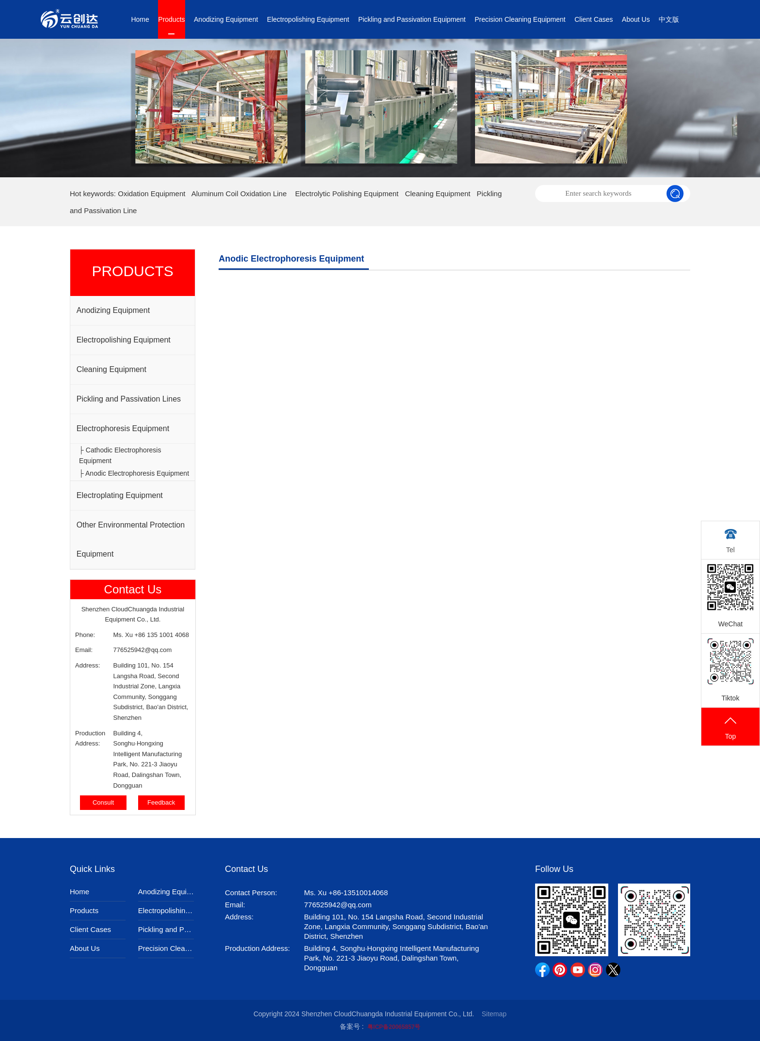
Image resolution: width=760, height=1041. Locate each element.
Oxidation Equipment (151, 193)
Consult (103, 802)
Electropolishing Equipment (308, 19)
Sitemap (494, 1014)
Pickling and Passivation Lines (129, 399)
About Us (636, 19)
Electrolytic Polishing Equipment (346, 193)
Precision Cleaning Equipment (520, 19)
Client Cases (593, 19)
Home (140, 19)
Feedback (161, 802)
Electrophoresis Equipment (123, 428)
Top (730, 727)
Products (171, 19)
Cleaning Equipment (437, 193)
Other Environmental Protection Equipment (131, 539)
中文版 (669, 19)
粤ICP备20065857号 (393, 1027)
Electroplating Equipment (120, 495)
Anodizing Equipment (226, 19)
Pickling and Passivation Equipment (412, 19)
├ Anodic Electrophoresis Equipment (134, 473)
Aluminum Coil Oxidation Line (239, 193)
